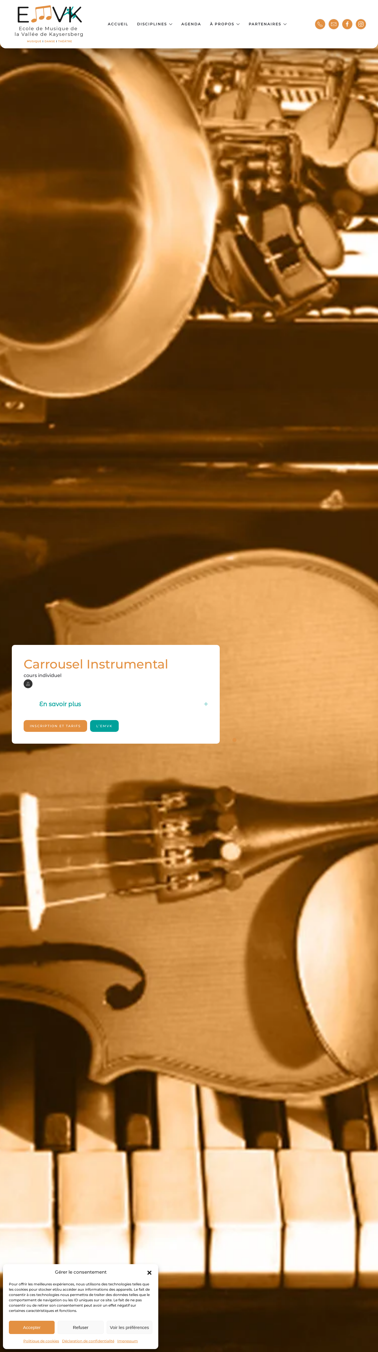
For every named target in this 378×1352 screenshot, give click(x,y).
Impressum (127, 1341)
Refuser (81, 1327)
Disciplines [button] (154, 24)
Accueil (118, 24)
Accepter (31, 1327)
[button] (149, 1272)
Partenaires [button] (268, 24)
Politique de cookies (41, 1341)
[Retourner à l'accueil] (49, 24)
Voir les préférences (129, 1327)
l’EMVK (104, 726)
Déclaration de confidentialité (88, 1341)
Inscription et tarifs (55, 726)
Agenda (191, 24)
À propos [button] (225, 24)
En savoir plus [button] (123, 704)
